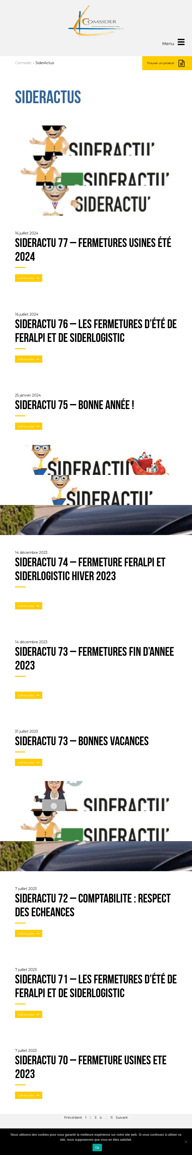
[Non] (185, 1141)
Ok (97, 1147)
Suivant (122, 1117)
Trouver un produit (165, 63)
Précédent (73, 1117)
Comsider (23, 63)
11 (111, 1117)
